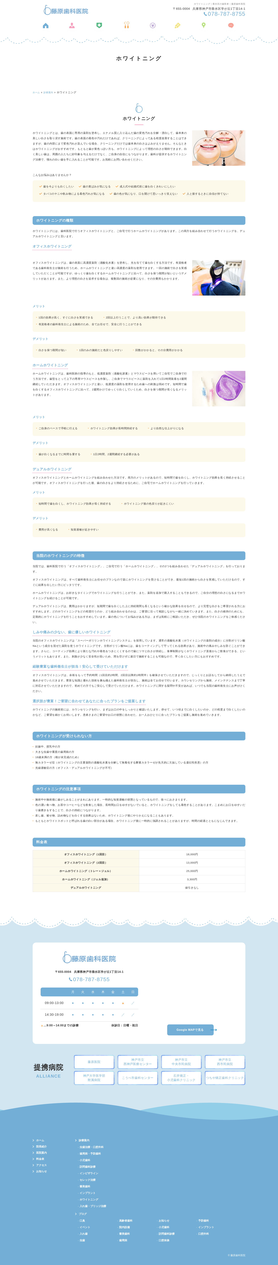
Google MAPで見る (190, 1029)
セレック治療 (88, 1179)
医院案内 (101, 28)
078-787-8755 (91, 979)
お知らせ (225, 28)
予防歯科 (203, 1220)
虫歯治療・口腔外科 (92, 1147)
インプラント (88, 1192)
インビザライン (89, 1173)
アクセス (199, 28)
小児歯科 (85, 1160)
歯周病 (123, 1240)
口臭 (82, 1220)
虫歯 (82, 1240)
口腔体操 (164, 1240)
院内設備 (124, 1227)
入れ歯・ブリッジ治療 (93, 1206)
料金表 (152, 28)
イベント (85, 1227)
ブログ (175, 28)
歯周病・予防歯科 (90, 1153)
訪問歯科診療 (88, 1166)
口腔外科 (203, 1233)
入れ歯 (84, 1233)
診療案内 (127, 28)
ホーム (50, 28)
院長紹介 (75, 28)
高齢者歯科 (125, 1220)
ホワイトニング (89, 1199)
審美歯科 (85, 1186)
